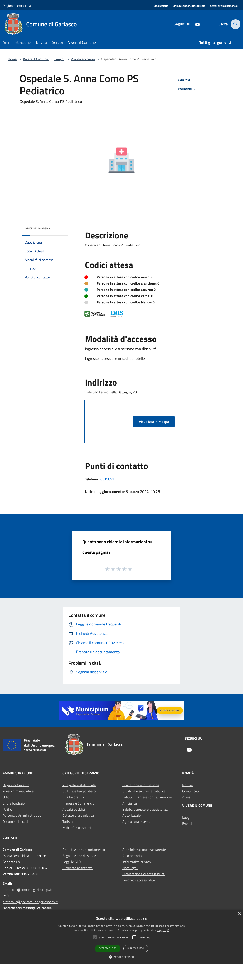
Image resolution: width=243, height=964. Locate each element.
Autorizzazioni (132, 815)
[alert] (121, 937)
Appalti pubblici (73, 809)
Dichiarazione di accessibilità (143, 874)
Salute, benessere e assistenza (145, 809)
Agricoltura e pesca (136, 821)
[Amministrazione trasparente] (189, 6)
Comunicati (190, 791)
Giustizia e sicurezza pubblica (143, 791)
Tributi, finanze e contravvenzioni (147, 797)
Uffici (6, 797)
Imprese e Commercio (78, 803)
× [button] (239, 913)
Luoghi (59, 59)
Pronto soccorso (83, 59)
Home (12, 59)
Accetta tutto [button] (107, 948)
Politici (8, 809)
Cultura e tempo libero (79, 791)
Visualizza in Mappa (154, 421)
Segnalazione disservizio (80, 855)
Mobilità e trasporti (76, 827)
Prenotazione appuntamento (83, 849)
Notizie (187, 785)
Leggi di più (163, 930)
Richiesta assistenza (77, 867)
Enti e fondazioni (15, 803)
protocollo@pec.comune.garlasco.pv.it (30, 901)
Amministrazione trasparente (144, 849)
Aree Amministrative (18, 791)
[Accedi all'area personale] (224, 6)
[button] (121, 957)
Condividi (187, 79)
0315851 (107, 479)
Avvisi (186, 797)
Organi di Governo (16, 785)
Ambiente (129, 803)
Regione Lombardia (17, 5)
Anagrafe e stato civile (79, 785)
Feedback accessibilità (138, 880)
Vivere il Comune (36, 59)
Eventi (187, 823)
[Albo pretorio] (161, 6)
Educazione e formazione (140, 785)
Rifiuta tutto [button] (135, 948)
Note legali (130, 867)
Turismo (68, 821)
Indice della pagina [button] (37, 228)
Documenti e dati (15, 821)
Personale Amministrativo (22, 815)
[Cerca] (235, 24)
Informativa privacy (136, 861)
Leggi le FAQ (71, 861)
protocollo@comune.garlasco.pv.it (27, 889)
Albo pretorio (132, 855)
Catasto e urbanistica (78, 815)
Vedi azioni (187, 89)
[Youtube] (194, 24)
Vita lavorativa (73, 797)
